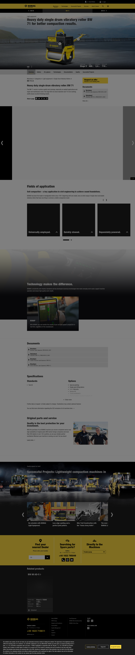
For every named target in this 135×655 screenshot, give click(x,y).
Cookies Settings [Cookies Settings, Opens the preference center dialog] (91, 647)
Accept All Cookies (115, 647)
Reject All (103, 647)
